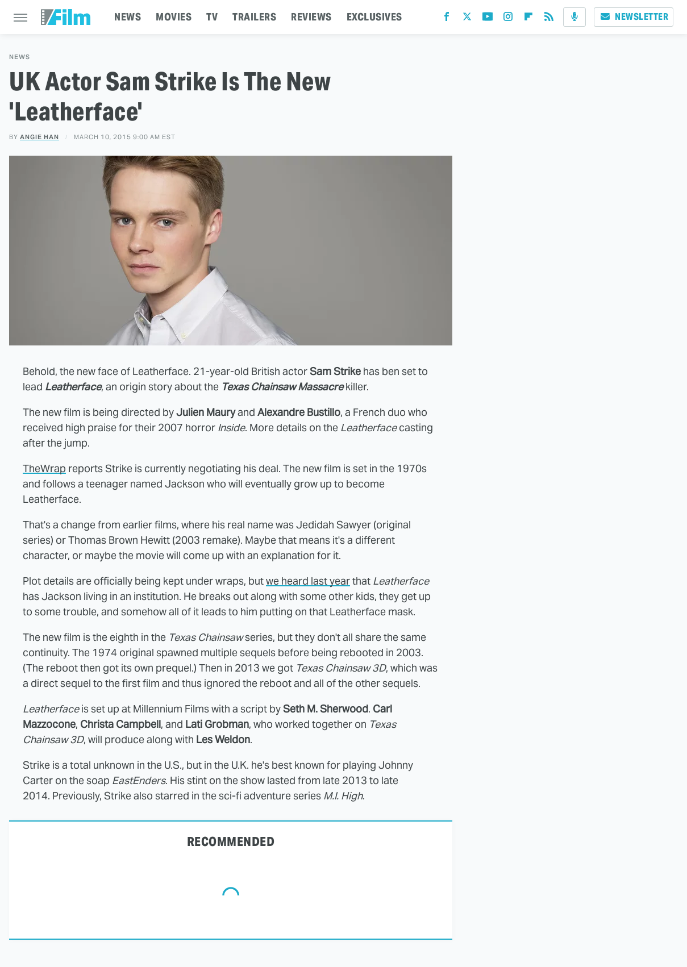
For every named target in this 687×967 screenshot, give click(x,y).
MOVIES (173, 16)
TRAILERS (254, 16)
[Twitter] (467, 19)
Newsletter (633, 17)
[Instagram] (508, 19)
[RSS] (549, 19)
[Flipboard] (528, 19)
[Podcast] (574, 17)
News (19, 57)
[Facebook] (446, 19)
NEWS (127, 16)
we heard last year (308, 580)
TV (212, 16)
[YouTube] (487, 19)
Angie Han (39, 137)
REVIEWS (311, 16)
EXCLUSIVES (374, 16)
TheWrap (44, 468)
